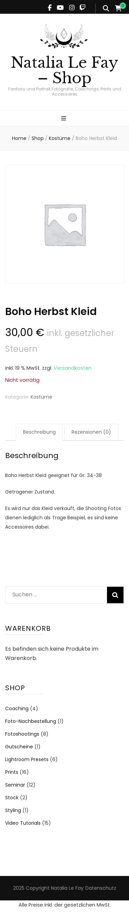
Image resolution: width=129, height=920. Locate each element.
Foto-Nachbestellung (30, 721)
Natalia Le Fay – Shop (64, 70)
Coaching (17, 708)
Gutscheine (19, 746)
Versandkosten (73, 368)
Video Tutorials (23, 823)
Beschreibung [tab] (39, 432)
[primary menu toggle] (64, 118)
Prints (11, 772)
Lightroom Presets (27, 759)
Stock (12, 797)
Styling (13, 810)
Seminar (15, 784)
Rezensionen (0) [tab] (91, 432)
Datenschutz (100, 888)
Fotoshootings (22, 733)
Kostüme (41, 396)
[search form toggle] (106, 8)
